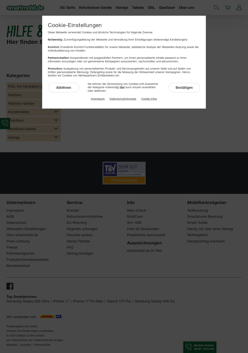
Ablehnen (63, 87)
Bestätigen (184, 87)
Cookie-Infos (149, 98)
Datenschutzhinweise (123, 98)
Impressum (98, 98)
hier (122, 87)
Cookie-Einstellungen (75, 25)
